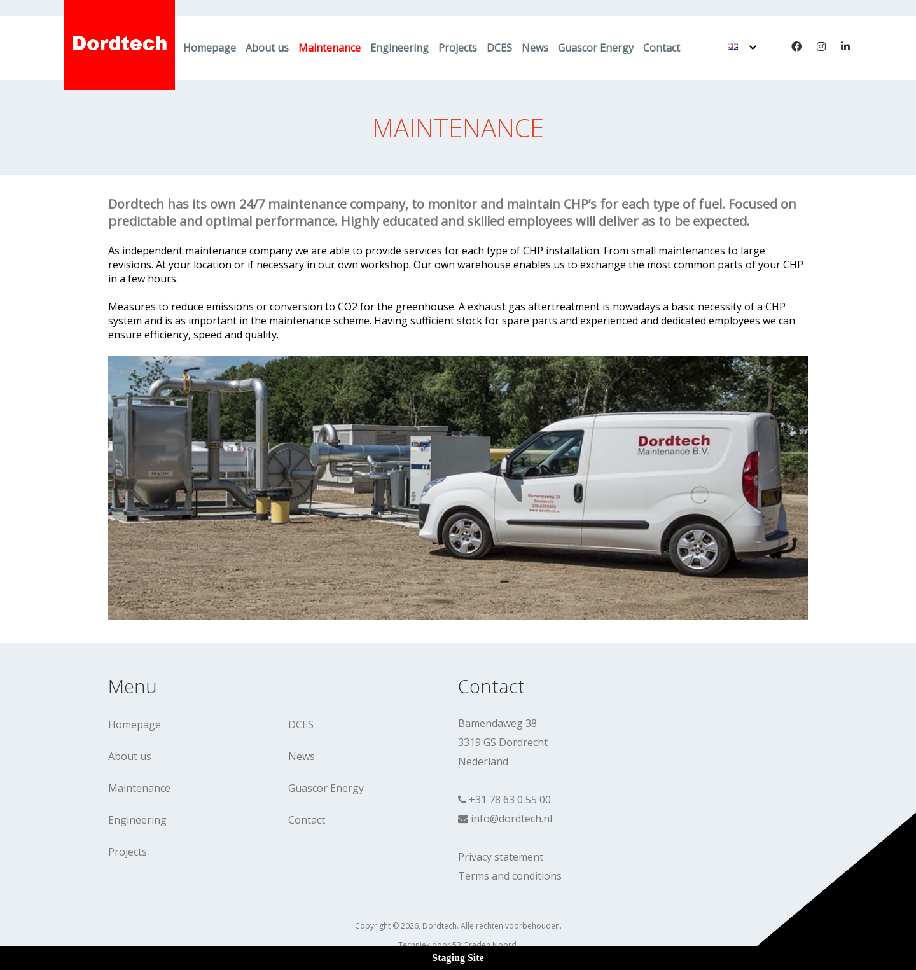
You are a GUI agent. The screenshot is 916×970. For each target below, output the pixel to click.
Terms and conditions (510, 876)
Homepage (209, 48)
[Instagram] (821, 46)
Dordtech (439, 925)
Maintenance (329, 48)
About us (267, 48)
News (535, 48)
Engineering (399, 48)
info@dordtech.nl (511, 819)
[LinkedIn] (845, 46)
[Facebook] (796, 46)
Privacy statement (500, 857)
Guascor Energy (596, 48)
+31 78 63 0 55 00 (510, 800)
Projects (457, 48)
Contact (661, 48)
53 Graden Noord (484, 944)
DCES (499, 48)
